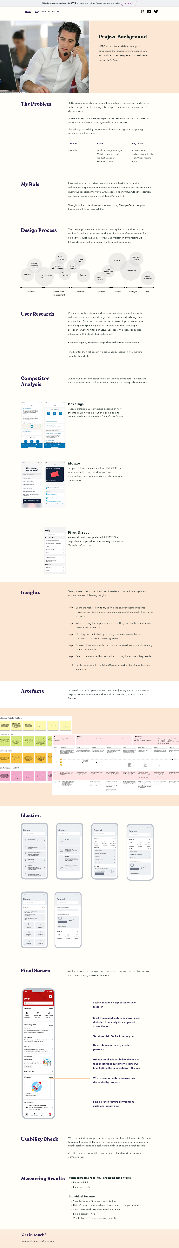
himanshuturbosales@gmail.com (38, 1241)
